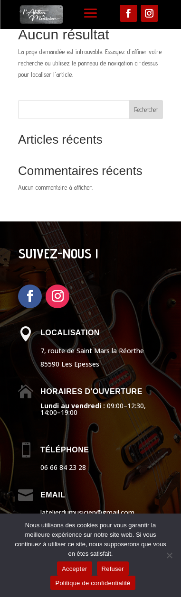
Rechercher (146, 109)
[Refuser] (169, 555)
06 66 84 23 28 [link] (63, 467)
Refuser (113, 568)
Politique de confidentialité (92, 583)
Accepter (74, 568)
